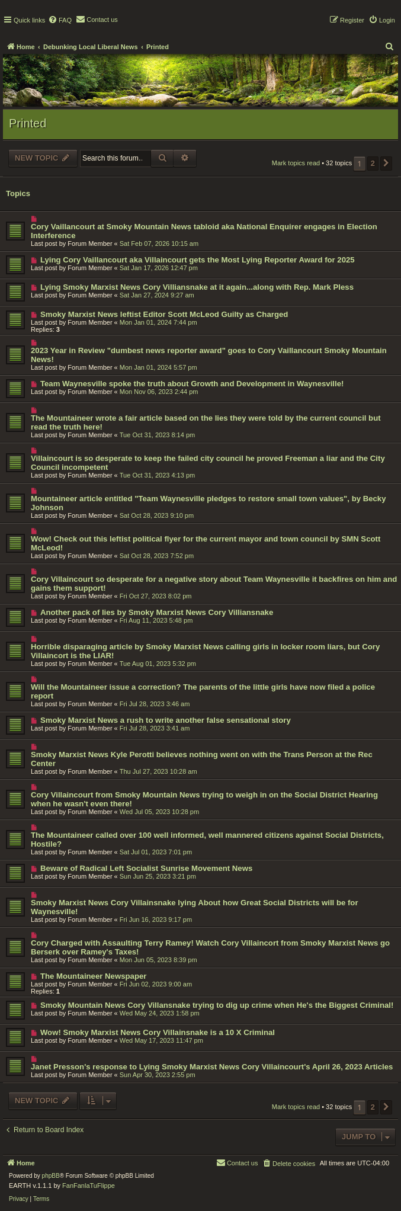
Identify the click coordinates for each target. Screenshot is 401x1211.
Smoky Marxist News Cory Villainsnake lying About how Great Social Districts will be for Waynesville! (194, 907)
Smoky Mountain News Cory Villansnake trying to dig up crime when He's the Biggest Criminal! (216, 1005)
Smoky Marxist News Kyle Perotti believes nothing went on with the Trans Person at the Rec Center (202, 759)
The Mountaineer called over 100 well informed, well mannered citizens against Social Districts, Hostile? (207, 839)
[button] (386, 163)
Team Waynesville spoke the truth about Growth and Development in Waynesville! (192, 383)
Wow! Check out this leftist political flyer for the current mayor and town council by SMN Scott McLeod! (205, 543)
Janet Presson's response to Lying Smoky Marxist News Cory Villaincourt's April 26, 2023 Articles (212, 1066)
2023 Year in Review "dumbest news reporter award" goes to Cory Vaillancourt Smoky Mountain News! (209, 355)
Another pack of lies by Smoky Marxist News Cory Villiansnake (156, 612)
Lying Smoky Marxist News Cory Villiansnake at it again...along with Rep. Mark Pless (197, 287)
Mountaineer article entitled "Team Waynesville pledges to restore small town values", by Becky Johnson (208, 503)
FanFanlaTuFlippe (88, 1185)
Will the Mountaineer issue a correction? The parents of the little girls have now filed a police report (203, 691)
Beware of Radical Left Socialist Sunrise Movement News (146, 868)
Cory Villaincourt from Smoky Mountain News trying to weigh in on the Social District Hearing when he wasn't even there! (204, 799)
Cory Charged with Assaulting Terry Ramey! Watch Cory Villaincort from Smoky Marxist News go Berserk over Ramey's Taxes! (210, 947)
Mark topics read (296, 162)
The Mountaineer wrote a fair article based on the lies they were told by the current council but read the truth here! (206, 422)
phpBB (51, 1175)
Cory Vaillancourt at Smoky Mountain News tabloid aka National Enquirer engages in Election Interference (204, 231)
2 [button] (373, 163)
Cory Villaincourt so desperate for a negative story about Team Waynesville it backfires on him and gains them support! (214, 583)
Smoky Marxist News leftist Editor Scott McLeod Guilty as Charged (164, 314)
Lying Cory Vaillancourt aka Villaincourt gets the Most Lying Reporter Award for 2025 (197, 259)
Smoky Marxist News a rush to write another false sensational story (165, 720)
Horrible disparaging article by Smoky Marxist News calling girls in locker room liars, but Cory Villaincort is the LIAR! (205, 651)
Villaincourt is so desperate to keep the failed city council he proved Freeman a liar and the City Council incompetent (208, 463)
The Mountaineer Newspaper (93, 976)
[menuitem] (60, 20)
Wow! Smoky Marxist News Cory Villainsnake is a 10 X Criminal (157, 1032)
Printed (27, 123)
